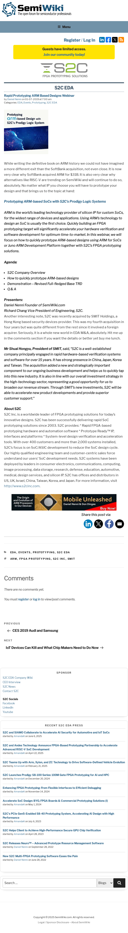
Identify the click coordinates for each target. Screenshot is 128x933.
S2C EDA (52, 102)
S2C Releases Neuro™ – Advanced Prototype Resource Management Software (53, 843)
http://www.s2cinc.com (22, 486)
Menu (64, 27)
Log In (89, 40)
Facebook (9, 703)
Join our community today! (64, 55)
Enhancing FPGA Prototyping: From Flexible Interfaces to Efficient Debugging (52, 788)
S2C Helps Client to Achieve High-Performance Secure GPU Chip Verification (52, 830)
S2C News (9, 686)
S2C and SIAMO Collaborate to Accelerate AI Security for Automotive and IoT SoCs (56, 732)
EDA (20, 102)
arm (13, 558)
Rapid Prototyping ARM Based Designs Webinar (39, 95)
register (23, 599)
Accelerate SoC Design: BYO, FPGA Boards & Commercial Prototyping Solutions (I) (55, 800)
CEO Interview (12, 682)
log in (36, 599)
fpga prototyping (35, 558)
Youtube (8, 712)
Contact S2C (11, 691)
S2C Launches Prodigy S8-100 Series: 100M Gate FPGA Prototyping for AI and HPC (56, 775)
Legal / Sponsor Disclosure (54, 922)
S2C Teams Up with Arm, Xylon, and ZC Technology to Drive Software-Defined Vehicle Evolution (64, 762)
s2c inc (59, 558)
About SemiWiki (80, 922)
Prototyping (39, 102)
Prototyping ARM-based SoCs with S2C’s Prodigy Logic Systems (55, 202)
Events (27, 102)
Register (72, 40)
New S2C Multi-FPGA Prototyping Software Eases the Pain (40, 856)
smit (71, 558)
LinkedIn (8, 707)
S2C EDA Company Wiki (18, 677)
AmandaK (19, 736)
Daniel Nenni (14, 99)
